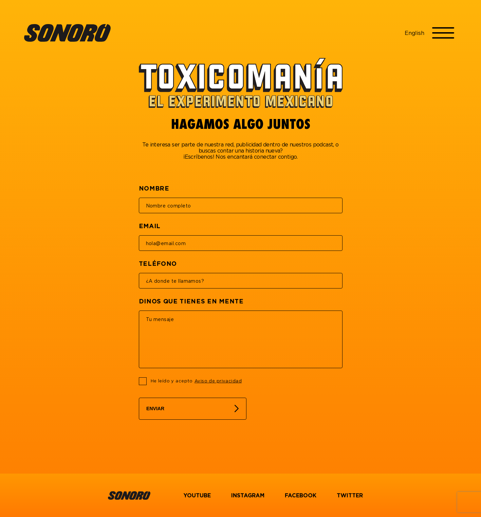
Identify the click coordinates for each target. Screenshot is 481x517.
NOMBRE (154, 188)
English (414, 33)
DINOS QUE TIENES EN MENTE (191, 301)
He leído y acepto (196, 381)
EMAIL (150, 225)
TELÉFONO (158, 263)
